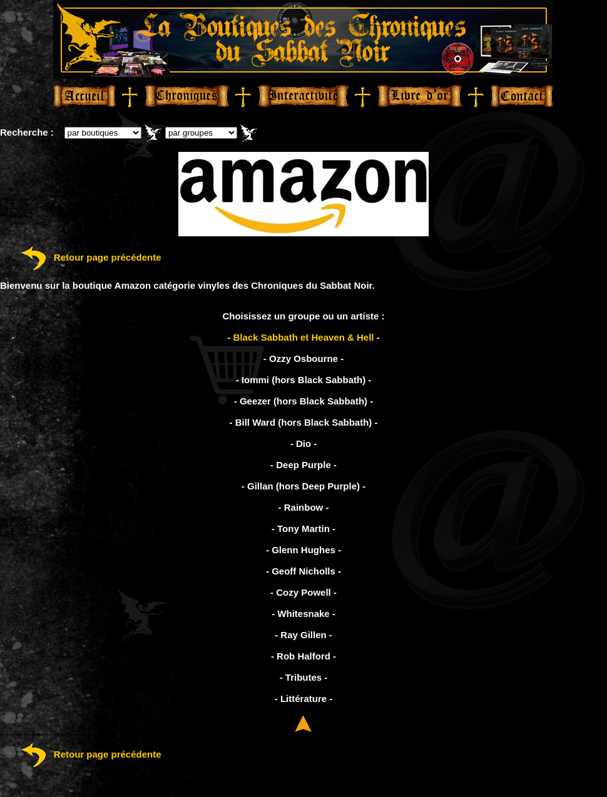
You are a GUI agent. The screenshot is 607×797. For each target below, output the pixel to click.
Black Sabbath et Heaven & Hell (303, 337)
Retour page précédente (80, 257)
